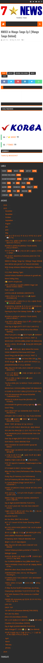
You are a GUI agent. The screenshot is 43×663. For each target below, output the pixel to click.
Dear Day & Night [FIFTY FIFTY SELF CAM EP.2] (22, 438)
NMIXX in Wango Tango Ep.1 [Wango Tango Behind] (23, 261)
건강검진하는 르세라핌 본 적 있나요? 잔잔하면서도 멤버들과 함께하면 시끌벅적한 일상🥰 (23, 307)
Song (4, 183)
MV (14, 183)
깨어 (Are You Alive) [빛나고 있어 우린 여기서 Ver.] (23, 430)
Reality (30, 187)
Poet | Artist (9, 290)
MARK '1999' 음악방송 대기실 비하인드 (19, 424)
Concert (5, 195)
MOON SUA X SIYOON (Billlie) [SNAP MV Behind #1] (23, 388)
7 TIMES (9, 145)
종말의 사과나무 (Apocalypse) (15, 542)
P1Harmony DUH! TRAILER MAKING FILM (20, 539)
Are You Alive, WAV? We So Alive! (16, 519)
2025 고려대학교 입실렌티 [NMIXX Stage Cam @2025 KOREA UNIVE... (21, 286)
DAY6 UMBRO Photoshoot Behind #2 (18, 536)
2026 (5, 205)
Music (33, 73)
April (7, 638)
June (7, 230)
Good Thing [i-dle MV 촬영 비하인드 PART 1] (21, 355)
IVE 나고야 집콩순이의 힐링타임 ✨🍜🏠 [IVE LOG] (23, 620)
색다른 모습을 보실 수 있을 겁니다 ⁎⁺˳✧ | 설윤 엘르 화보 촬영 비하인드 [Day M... (23, 633)
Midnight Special (10, 553)
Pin (14, 191)
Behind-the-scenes (22, 73)
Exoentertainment (9, 179)
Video (4, 76)
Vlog (23, 183)
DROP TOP (9, 607)
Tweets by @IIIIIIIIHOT (9, 156)
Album (4, 187)
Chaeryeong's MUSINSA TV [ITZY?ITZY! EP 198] (22, 591)
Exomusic (16, 187)
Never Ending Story (12, 279)
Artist (10, 73)
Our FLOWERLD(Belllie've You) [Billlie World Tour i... (23, 561)
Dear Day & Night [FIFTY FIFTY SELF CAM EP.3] (22, 326)
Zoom (26, 179)
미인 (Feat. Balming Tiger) (14, 272)
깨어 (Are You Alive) (12, 614)
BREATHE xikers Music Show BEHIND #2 (19, 570)
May (7, 233)
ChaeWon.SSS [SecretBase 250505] (17, 623)
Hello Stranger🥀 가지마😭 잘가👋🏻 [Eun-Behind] (22, 629)
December (9, 211)
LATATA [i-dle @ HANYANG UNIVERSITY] (19, 293)
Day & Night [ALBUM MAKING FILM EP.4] (20, 626)
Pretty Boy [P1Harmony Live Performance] (20, 476)
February (8, 645)
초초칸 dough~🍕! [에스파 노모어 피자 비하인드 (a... (23, 362)
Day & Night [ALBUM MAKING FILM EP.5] (20, 503)
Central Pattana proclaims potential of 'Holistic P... (22, 550)
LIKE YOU (8, 604)
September (9, 220)
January (8, 648)
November (9, 214)
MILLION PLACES (11, 516)
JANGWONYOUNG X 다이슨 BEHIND (18, 365)
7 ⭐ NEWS (11, 137)
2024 (5, 652)
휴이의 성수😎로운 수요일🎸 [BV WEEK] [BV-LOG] (23, 532)
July (6, 227)
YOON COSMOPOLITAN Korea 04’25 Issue (20, 352)
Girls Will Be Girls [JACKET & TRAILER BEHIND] (22, 264)
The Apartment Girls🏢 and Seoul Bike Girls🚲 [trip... (23, 358)
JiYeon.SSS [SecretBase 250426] (16, 617)
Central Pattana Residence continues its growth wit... (23, 275)
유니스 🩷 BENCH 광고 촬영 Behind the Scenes (22, 349)
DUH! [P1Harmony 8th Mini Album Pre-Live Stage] (22, 479)
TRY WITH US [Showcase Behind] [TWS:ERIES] (21, 610)
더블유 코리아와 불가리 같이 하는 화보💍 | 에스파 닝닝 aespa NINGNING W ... (23, 512)
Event (4, 191)
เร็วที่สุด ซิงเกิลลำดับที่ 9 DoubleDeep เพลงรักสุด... (22, 588)
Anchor (24, 191)
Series (16, 195)
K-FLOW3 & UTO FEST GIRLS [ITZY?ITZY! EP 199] (23, 391)
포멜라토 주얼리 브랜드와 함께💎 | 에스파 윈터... (22, 460)
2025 (5, 208)
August (8, 224)
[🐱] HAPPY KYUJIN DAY (13, 282)
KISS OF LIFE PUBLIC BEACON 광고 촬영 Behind (22, 427)
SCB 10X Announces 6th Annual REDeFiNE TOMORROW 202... (20, 395)
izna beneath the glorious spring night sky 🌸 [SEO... (23, 405)
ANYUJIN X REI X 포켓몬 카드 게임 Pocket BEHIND (23, 416)
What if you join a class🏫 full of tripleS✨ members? (23, 335)
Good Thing (9, 408)
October (8, 217)
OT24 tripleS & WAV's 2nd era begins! (18, 468)
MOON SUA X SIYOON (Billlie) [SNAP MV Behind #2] (23, 341)
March (7, 641)
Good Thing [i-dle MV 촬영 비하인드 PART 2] (21, 338)
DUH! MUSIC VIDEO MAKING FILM (17, 442)
